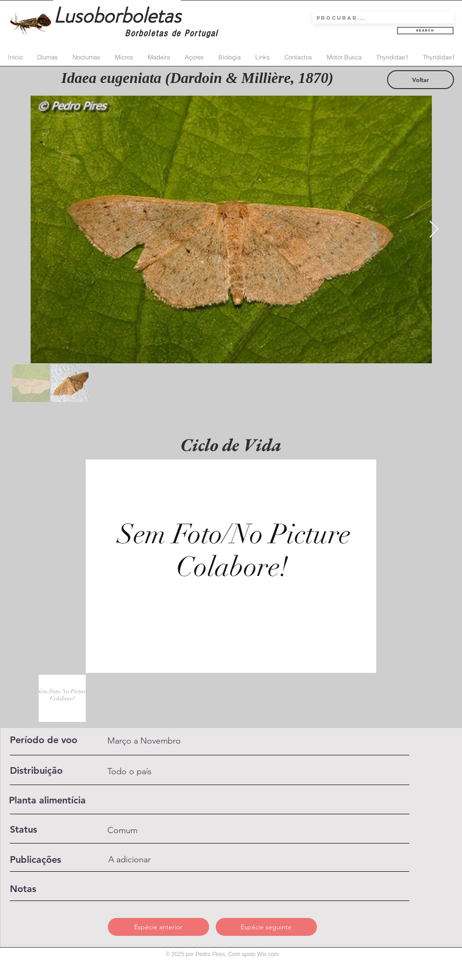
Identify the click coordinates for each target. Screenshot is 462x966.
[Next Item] (434, 230)
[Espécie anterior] (158, 927)
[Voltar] (420, 79)
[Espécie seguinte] (266, 927)
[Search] (425, 30)
